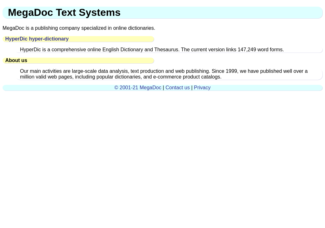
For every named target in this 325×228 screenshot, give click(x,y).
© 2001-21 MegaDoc (138, 87)
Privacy (202, 87)
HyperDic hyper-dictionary (37, 38)
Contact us (177, 87)
